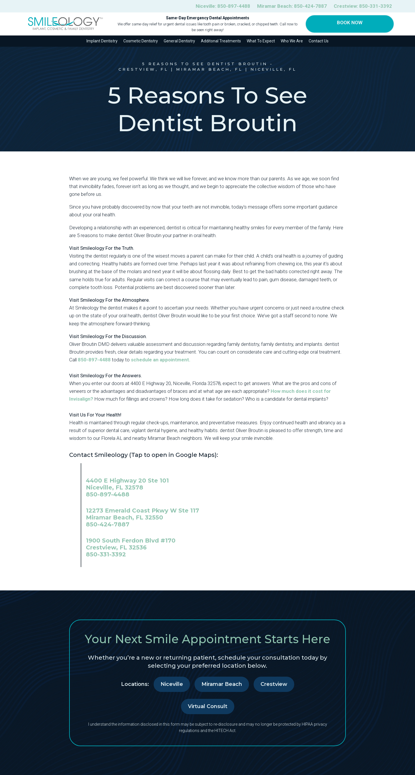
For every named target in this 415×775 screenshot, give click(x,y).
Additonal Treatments (221, 41)
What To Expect (261, 41)
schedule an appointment (160, 360)
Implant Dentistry (102, 41)
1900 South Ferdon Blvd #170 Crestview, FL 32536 (131, 544)
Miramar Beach (221, 684)
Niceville (172, 684)
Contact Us (319, 41)
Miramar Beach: (292, 6)
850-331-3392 (106, 554)
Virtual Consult (207, 706)
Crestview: (363, 6)
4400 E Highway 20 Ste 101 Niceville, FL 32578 (127, 484)
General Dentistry (179, 41)
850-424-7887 (107, 524)
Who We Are (292, 41)
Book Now (350, 22)
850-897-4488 (94, 360)
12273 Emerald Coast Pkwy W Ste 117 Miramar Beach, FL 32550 (142, 514)
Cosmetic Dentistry (140, 41)
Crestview (274, 684)
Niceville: (223, 6)
